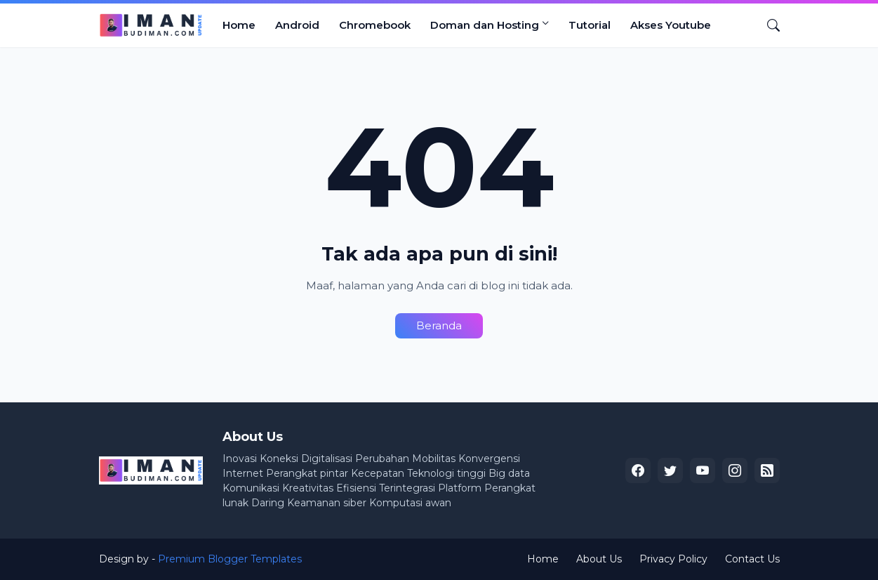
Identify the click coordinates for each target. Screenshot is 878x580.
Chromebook (375, 25)
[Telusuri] (768, 25)
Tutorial (589, 25)
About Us (599, 559)
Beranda (439, 325)
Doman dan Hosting (484, 25)
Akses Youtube (670, 25)
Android (297, 25)
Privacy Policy (673, 559)
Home (238, 25)
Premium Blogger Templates (230, 559)
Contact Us (752, 559)
